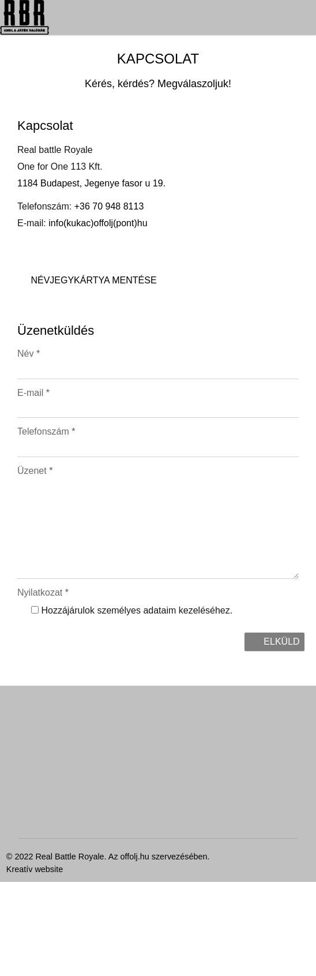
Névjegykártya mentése (48, 793)
